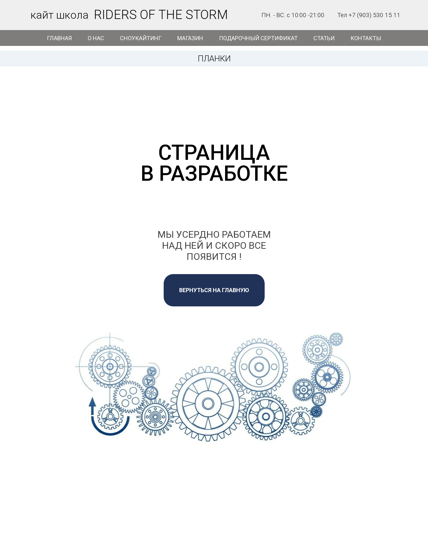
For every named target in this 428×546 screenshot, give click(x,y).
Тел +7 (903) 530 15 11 (368, 15)
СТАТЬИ (324, 38)
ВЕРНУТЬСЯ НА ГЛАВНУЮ (214, 290)
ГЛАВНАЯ (59, 38)
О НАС (96, 38)
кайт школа (59, 15)
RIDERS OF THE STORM (161, 14)
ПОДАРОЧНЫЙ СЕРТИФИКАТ (258, 38)
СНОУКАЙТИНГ (140, 38)
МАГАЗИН (190, 38)
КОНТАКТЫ (365, 38)
